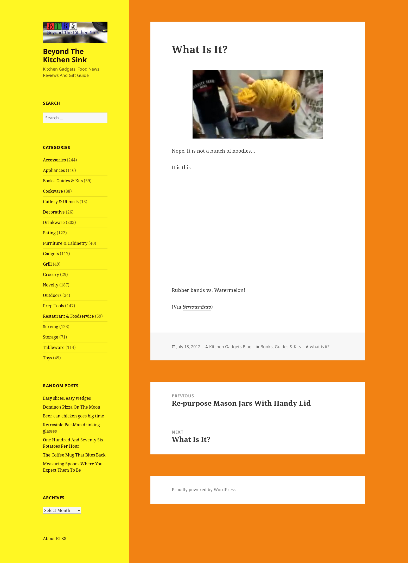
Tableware (54, 347)
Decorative (54, 212)
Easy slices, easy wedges (67, 398)
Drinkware (54, 222)
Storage (50, 337)
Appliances (54, 170)
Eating (49, 233)
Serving (50, 326)
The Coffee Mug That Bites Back (74, 455)
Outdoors (52, 295)
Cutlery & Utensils (61, 201)
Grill (47, 264)
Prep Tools (53, 306)
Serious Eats (197, 306)
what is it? (319, 346)
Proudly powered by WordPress (203, 489)
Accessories (54, 160)
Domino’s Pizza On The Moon (71, 407)
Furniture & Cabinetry (65, 243)
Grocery (51, 274)
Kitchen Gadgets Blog (230, 346)
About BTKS (54, 538)
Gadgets (51, 254)
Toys (47, 358)
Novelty (50, 285)
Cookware (53, 191)
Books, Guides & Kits (63, 181)
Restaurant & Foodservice (68, 316)
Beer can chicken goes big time (73, 416)
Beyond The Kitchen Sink (65, 55)
